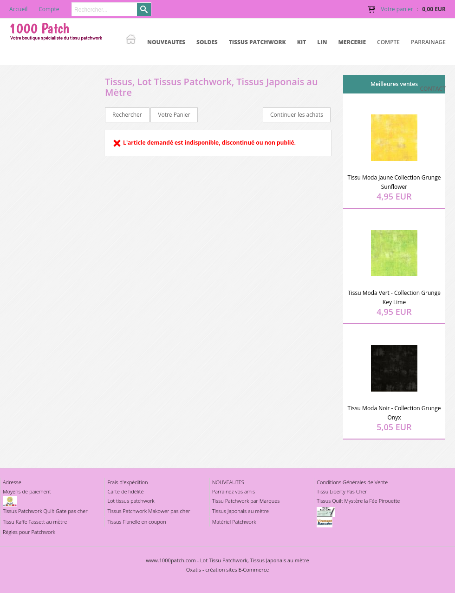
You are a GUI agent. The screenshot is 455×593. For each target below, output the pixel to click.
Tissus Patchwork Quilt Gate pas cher (45, 510)
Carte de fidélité (125, 491)
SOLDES (207, 42)
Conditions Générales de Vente (352, 482)
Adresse (12, 482)
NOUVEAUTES (166, 42)
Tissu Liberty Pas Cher (342, 491)
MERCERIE (352, 42)
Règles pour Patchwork (29, 531)
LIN (322, 42)
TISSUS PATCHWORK (257, 42)
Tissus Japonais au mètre (240, 510)
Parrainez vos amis (233, 491)
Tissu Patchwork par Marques (246, 500)
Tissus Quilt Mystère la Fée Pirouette (358, 500)
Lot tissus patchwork (130, 500)
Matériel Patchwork (234, 521)
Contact (433, 89)
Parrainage (428, 42)
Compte (388, 42)
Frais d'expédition (127, 482)
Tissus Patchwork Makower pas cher (148, 510)
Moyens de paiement (27, 491)
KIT (301, 42)
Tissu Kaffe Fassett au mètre (35, 521)
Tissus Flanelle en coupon (136, 521)
